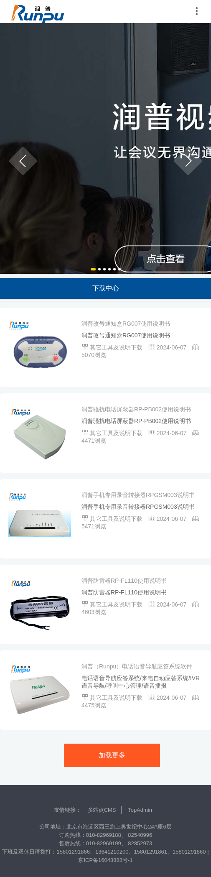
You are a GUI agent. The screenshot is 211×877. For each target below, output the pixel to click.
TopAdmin (140, 810)
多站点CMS (102, 810)
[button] (23, 161)
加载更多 (112, 755)
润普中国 (37, 11)
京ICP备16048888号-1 (105, 860)
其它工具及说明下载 (117, 347)
